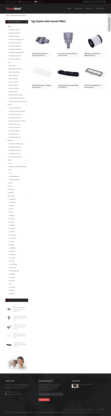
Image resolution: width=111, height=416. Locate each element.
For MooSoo (12, 287)
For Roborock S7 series (15, 153)
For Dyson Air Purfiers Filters (16, 98)
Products (78, 8)
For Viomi (11, 222)
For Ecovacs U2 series (14, 127)
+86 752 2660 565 (12, 2)
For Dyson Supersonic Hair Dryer (18, 101)
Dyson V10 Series (13, 85)
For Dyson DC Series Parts (16, 95)
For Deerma (12, 228)
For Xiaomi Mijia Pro (14, 176)
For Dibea (11, 290)
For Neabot (12, 251)
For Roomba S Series (14, 59)
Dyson (9, 62)
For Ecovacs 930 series (15, 114)
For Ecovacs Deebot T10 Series (17, 121)
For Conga (11, 219)
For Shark (10, 183)
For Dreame (11, 189)
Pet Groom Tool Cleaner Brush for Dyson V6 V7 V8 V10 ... (20, 318)
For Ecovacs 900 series (15, 108)
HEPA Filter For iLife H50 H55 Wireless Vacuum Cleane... (20, 327)
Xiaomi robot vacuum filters (18, 15)
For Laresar (12, 277)
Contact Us (100, 8)
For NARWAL (12, 248)
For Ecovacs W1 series (15, 137)
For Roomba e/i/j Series (15, 56)
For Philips (10, 192)
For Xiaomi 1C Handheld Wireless (18, 166)
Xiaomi (9, 160)
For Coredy (12, 258)
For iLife (11, 209)
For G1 (10, 173)
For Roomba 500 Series (15, 43)
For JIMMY (11, 232)
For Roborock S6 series (15, 150)
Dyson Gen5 (12, 65)
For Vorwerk (12, 202)
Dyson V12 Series (13, 78)
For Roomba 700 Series (15, 49)
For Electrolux (12, 267)
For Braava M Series (14, 36)
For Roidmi (12, 225)
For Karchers (12, 199)
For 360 (11, 212)
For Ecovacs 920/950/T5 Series (17, 111)
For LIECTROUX (13, 264)
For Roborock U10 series (15, 157)
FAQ (97, 409)
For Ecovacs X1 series (14, 124)
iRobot (9, 26)
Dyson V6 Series (13, 91)
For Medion (12, 274)
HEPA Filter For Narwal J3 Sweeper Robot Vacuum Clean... (20, 335)
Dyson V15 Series (13, 75)
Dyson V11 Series (13, 82)
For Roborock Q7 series (15, 147)
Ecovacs (10, 104)
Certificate (82, 409)
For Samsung (12, 235)
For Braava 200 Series (14, 30)
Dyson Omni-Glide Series (15, 69)
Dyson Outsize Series (14, 72)
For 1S (10, 170)
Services (103, 409)
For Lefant (11, 261)
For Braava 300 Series (14, 33)
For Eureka (12, 280)
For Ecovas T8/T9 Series (15, 118)
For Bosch (11, 293)
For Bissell (11, 215)
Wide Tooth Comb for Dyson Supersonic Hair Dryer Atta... (19, 309)
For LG (10, 284)
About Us (89, 8)
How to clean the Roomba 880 (86, 384)
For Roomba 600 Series (15, 46)
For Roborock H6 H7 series (16, 144)
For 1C (10, 163)
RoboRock (10, 140)
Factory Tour (90, 409)
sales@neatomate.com (27, 2)
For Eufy (10, 186)
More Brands (11, 196)
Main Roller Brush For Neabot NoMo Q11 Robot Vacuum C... (20, 344)
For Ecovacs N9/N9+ (14, 131)
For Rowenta (12, 254)
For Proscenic (12, 238)
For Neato (11, 206)
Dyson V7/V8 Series (14, 88)
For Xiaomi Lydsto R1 (14, 179)
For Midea (11, 245)
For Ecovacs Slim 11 (14, 134)
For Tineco (11, 241)
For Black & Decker (14, 271)
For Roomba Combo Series (16, 39)
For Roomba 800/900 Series (16, 52)
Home (69, 8)
